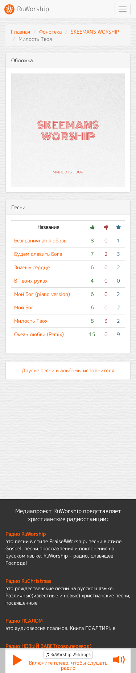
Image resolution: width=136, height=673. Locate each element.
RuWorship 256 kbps (68, 654)
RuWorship (26, 9)
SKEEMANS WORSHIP (95, 31)
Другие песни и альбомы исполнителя (68, 370)
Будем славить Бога (38, 253)
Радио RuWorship (25, 533)
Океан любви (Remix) (39, 334)
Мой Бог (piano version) (42, 294)
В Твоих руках (31, 280)
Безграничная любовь (40, 240)
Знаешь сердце (32, 267)
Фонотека (50, 31)
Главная (20, 31)
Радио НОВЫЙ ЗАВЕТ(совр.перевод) (48, 646)
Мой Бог (24, 307)
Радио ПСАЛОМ (23, 620)
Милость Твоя (31, 320)
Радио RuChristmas (28, 580)
